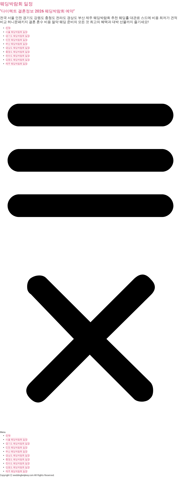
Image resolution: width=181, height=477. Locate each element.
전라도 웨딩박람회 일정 (18, 55)
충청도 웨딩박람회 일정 (18, 51)
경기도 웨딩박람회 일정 (18, 36)
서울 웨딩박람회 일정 (16, 32)
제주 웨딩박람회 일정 (16, 63)
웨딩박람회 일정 (16, 4)
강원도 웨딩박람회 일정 (18, 59)
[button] (90, 250)
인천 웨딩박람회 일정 (16, 40)
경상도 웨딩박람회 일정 (18, 47)
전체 (8, 28)
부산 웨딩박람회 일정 (16, 43)
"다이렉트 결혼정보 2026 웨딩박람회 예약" (37, 11)
